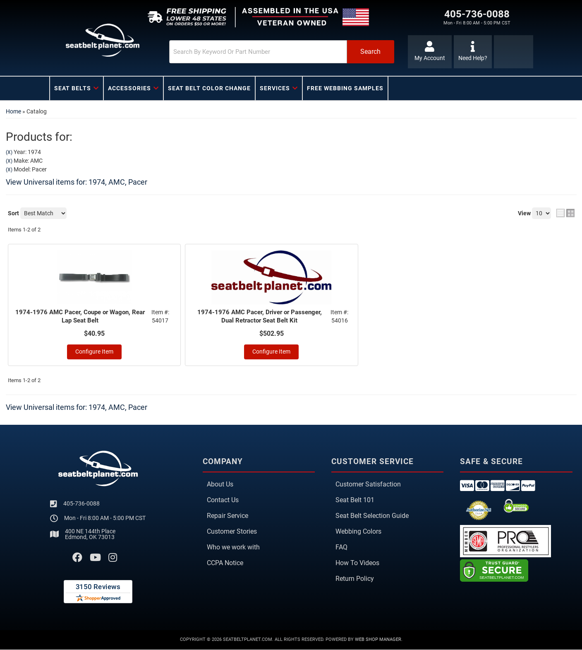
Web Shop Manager (378, 640)
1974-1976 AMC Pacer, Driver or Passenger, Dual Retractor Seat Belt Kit (260, 316)
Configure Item (94, 352)
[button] (264, 51)
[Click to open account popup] (428, 51)
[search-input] (238, 52)
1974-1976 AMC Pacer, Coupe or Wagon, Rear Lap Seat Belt (80, 316)
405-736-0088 (81, 504)
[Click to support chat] (473, 51)
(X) (9, 152)
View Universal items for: (76, 182)
